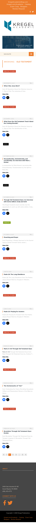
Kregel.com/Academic (15, 4)
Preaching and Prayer (11, 237)
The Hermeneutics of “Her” (13, 386)
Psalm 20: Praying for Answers (14, 311)
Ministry (7, 222)
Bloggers (23, 6)
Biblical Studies (9, 71)
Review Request (19, 9)
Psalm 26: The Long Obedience (14, 274)
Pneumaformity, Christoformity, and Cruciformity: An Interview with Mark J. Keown (17, 160)
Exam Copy (14, 6)
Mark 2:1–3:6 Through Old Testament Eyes (18, 349)
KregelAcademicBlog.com (18, 2)
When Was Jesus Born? (12, 86)
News (6, 144)
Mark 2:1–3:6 (6, 352)
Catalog (28, 4)
